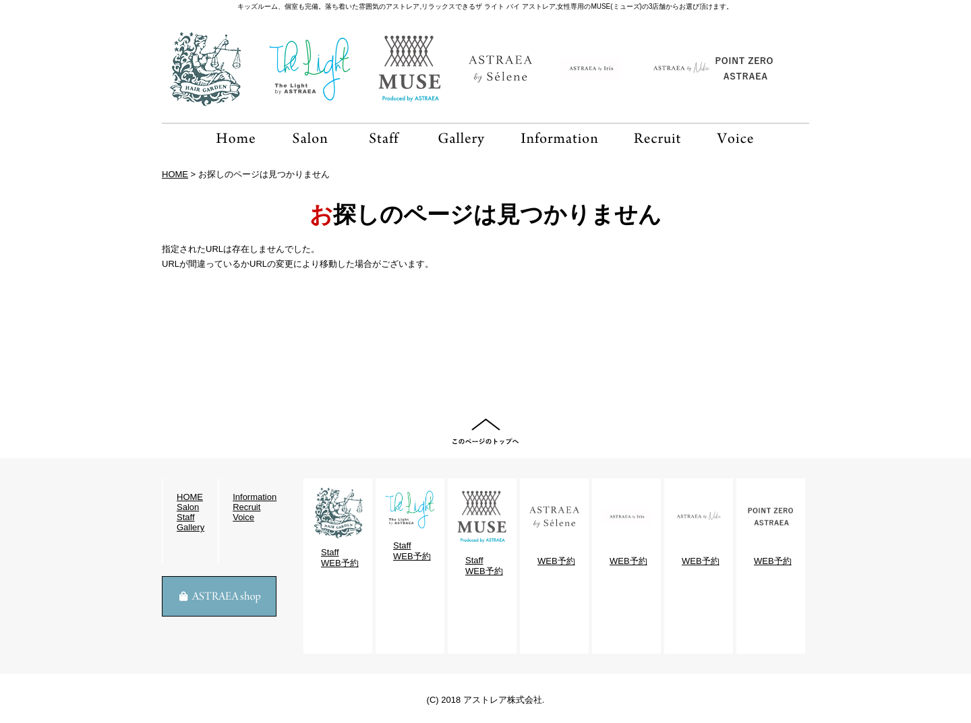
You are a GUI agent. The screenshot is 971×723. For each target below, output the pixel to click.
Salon (188, 507)
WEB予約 (340, 563)
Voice (243, 517)
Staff (186, 517)
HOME (175, 174)
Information (254, 497)
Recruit (246, 507)
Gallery (190, 527)
